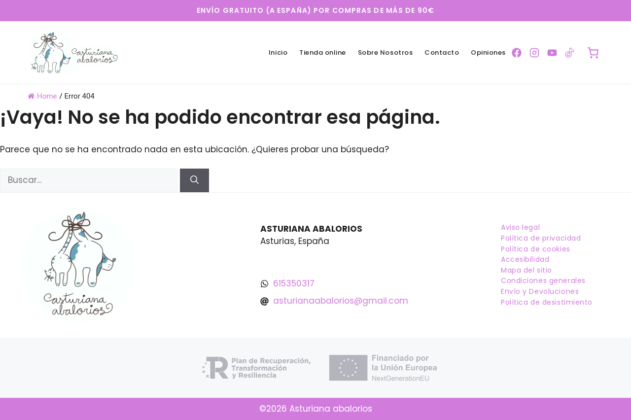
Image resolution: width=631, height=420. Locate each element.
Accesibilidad (525, 259)
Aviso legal (520, 227)
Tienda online (322, 52)
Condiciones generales (543, 280)
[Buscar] (194, 180)
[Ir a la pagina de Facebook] (517, 53)
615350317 (294, 283)
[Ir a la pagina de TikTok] (570, 53)
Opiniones (488, 52)
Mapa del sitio (526, 270)
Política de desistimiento (547, 302)
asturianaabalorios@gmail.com (340, 301)
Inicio (278, 52)
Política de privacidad (541, 238)
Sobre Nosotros (385, 52)
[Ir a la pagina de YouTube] (552, 53)
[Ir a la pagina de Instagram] (534, 53)
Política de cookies (535, 249)
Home (42, 96)
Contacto (441, 52)
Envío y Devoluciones (540, 291)
